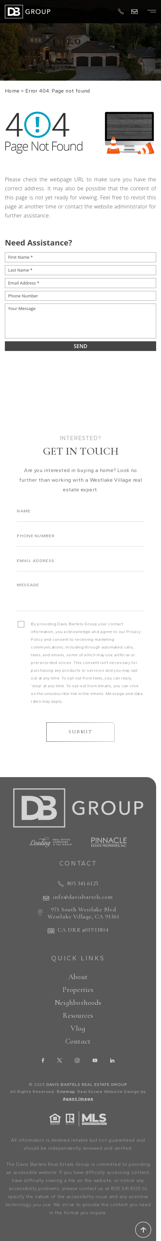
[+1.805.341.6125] (121, 12)
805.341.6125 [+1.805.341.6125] (83, 883)
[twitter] (59, 1060)
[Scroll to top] (143, 1230)
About (78, 977)
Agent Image (78, 1098)
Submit (81, 743)
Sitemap (66, 1091)
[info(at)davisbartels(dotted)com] (134, 11)
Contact (78, 1041)
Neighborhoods (78, 1002)
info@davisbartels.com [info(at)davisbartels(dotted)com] (83, 896)
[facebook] (43, 1060)
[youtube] (95, 1060)
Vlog (78, 1028)
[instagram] (77, 1060)
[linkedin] (112, 1060)
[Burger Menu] (151, 11)
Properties (78, 990)
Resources (78, 1015)
